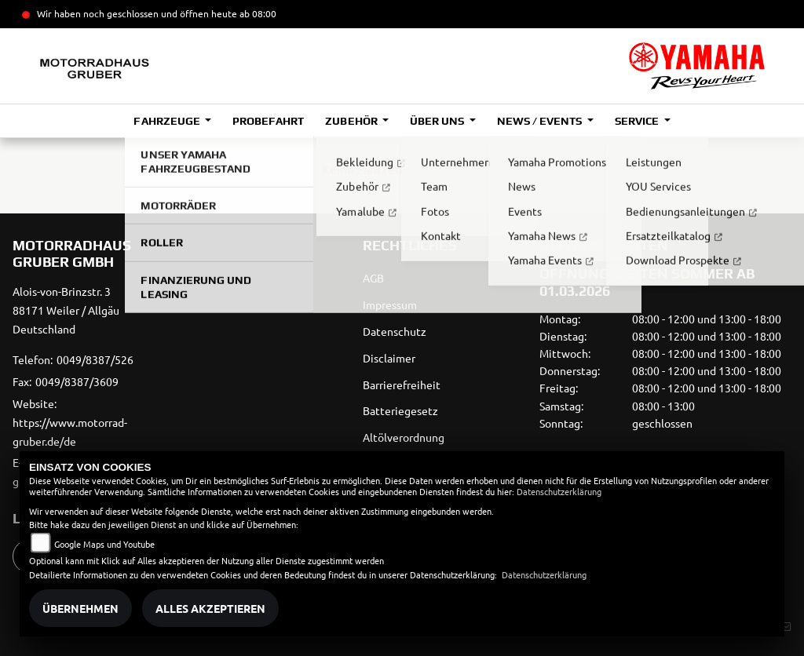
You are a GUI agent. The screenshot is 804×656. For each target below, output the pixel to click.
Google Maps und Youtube (104, 544)
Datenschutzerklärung (559, 491)
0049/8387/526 (95, 359)
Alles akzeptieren (210, 608)
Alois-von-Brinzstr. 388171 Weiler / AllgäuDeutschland (66, 310)
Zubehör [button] (352, 121)
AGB (373, 278)
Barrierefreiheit (401, 384)
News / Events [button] (540, 121)
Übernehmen (80, 608)
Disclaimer (389, 358)
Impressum (390, 304)
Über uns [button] (438, 121)
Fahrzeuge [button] (167, 121)
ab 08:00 (256, 13)
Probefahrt (268, 121)
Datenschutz (394, 331)
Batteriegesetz (400, 410)
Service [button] (638, 121)
